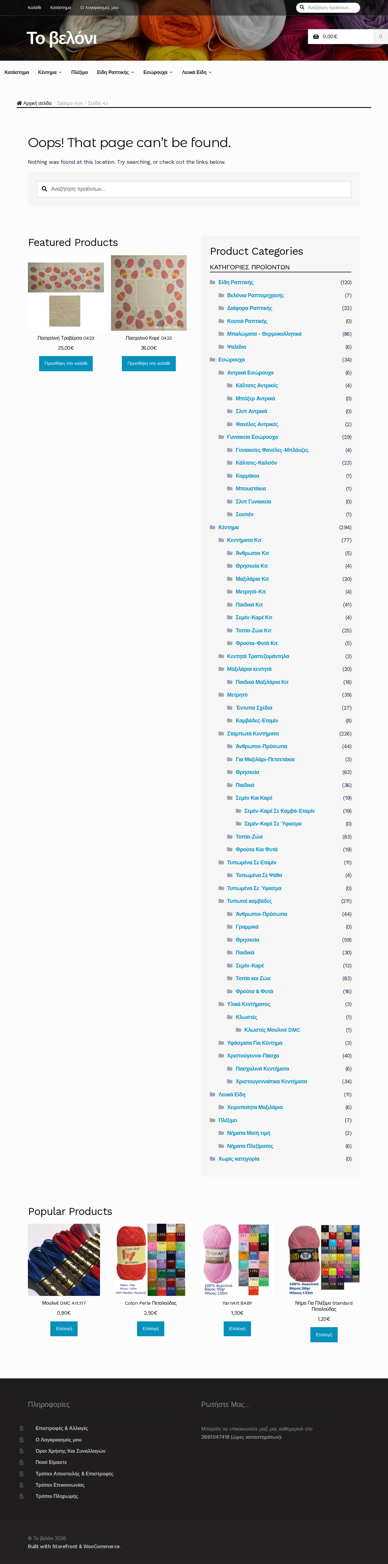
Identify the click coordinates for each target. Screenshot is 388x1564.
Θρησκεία (247, 772)
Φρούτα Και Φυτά (257, 849)
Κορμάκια (247, 476)
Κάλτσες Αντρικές (257, 385)
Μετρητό (237, 695)
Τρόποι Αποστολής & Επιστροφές (74, 1474)
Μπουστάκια (251, 489)
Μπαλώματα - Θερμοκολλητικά (264, 334)
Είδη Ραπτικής (113, 72)
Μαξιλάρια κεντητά (249, 669)
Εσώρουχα (155, 72)
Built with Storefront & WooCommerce (74, 1546)
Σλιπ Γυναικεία (253, 502)
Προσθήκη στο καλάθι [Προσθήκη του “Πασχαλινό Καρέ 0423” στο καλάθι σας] (149, 363)
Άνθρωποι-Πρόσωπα (261, 746)
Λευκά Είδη (194, 72)
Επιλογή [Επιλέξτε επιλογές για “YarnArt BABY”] (237, 1328)
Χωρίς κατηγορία (239, 1159)
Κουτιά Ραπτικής (247, 321)
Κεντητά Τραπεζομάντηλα (258, 656)
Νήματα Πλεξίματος (250, 1146)
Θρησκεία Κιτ (252, 566)
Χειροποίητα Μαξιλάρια (255, 1107)
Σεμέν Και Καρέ (254, 798)
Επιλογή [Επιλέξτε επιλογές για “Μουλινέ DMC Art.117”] (64, 1328)
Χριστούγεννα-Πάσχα (253, 1056)
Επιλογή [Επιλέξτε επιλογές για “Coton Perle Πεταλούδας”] (150, 1328)
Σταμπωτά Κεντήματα (253, 734)
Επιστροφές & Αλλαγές (61, 1428)
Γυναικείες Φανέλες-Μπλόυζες (272, 450)
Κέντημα (47, 72)
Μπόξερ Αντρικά (255, 398)
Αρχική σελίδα (37, 103)
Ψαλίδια (236, 347)
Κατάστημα (60, 7)
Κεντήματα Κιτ (244, 540)
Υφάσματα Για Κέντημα (254, 1043)
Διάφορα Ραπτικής (249, 308)
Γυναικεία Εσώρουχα (252, 437)
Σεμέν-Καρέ (250, 966)
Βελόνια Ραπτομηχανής (255, 295)
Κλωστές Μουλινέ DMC (272, 1030)
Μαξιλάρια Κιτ (252, 579)
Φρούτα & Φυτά (254, 991)
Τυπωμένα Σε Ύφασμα (254, 888)
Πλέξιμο (79, 72)
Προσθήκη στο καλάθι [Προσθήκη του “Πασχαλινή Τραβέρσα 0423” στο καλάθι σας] (66, 363)
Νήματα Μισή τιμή (248, 1133)
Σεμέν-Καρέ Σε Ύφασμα (272, 824)
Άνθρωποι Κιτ (252, 553)
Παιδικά (245, 785)
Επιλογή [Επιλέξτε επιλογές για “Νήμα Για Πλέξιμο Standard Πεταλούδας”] (324, 1334)
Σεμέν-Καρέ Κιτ (254, 617)
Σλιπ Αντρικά (251, 411)
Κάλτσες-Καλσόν (256, 463)
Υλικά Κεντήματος (248, 1004)
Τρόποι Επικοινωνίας (60, 1485)
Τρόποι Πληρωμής (56, 1496)
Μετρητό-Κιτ (251, 592)
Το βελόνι (62, 37)
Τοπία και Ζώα (253, 978)
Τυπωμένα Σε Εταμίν (251, 862)
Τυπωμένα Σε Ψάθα (259, 875)
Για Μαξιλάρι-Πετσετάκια (265, 759)
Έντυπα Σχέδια (254, 708)
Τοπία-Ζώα (249, 837)
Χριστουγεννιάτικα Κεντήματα (271, 1081)
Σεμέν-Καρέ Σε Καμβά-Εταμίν (279, 811)
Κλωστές (246, 1017)
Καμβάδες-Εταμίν (257, 721)
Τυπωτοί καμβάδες (249, 901)
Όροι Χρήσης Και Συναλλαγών (70, 1451)
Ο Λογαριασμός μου (99, 7)
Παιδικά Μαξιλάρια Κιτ (262, 682)
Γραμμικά (247, 927)
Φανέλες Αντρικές (257, 424)
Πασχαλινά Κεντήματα (262, 1069)
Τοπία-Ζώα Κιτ (253, 630)
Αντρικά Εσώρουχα (250, 373)
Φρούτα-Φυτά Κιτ (257, 643)
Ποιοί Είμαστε (51, 1462)
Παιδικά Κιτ (249, 605)
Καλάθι (34, 7)
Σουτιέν (245, 514)
